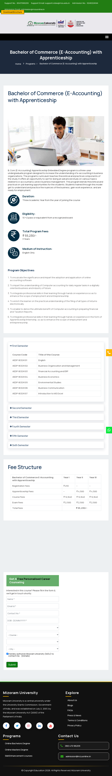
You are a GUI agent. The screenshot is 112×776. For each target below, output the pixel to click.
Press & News (74, 715)
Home (18, 63)
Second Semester (21, 407)
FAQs (70, 710)
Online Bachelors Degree (17, 743)
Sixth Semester (19, 445)
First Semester (19, 345)
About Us (72, 700)
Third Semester (19, 417)
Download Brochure (12, 12)
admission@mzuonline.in (78, 755)
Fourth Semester (20, 426)
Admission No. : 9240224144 (85, 3)
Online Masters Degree (16, 749)
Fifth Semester (19, 435)
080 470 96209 (72, 745)
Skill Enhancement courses (18, 755)
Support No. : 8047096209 (17, 3)
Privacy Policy (74, 725)
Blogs (70, 704)
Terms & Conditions (78, 720)
